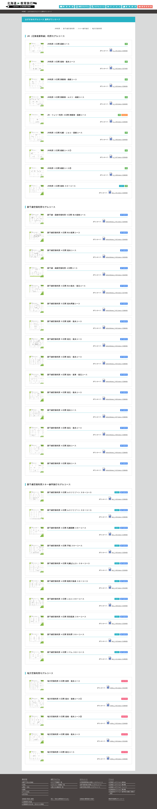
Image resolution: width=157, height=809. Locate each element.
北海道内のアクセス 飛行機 (118, 788)
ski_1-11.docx (118, 659)
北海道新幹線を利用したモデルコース (92, 782)
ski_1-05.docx (118, 552)
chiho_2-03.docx (117, 723)
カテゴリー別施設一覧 (58, 784)
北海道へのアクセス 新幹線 (118, 782)
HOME (24, 11)
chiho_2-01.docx (117, 688)
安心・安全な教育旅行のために (60, 796)
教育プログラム (55, 779)
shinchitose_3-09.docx (115, 452)
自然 (24, 784)
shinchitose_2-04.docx (115, 275)
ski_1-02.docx (118, 534)
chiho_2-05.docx (117, 759)
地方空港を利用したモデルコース (90, 786)
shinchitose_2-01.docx (115, 222)
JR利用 (56, 28)
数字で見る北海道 (28, 782)
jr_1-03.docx (119, 86)
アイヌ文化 (26, 790)
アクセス (111, 779)
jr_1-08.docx (119, 175)
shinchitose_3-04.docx (115, 364)
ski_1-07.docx (118, 588)
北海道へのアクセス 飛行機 (118, 784)
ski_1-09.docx (118, 623)
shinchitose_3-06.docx (115, 399)
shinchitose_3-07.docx (115, 417)
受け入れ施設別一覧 (58, 786)
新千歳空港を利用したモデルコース (91, 784)
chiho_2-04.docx (117, 741)
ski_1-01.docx (118, 193)
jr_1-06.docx (119, 139)
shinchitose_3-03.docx (115, 346)
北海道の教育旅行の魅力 (87, 796)
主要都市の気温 (27, 799)
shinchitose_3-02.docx (115, 328)
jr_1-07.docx (119, 157)
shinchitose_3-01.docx (115, 310)
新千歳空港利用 (68, 28)
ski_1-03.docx (118, 499)
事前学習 (24, 779)
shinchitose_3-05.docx (115, 381)
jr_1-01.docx (119, 51)
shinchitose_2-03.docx (115, 257)
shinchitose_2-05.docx (115, 293)
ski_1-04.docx (118, 517)
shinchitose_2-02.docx (115, 239)
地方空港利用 (98, 28)
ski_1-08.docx (118, 606)
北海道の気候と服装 (28, 796)
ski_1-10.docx (118, 641)
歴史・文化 (26, 786)
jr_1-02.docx (119, 68)
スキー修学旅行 (84, 28)
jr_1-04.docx (119, 104)
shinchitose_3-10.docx (115, 470)
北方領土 (25, 792)
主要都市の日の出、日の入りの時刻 (33, 800)
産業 (24, 788)
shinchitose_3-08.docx (115, 435)
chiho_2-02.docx (117, 705)
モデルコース (83, 779)
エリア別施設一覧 (57, 782)
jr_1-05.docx (119, 122)
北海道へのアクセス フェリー (118, 786)
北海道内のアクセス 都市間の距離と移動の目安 (122, 790)
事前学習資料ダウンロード (116, 796)
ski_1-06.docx (118, 570)
